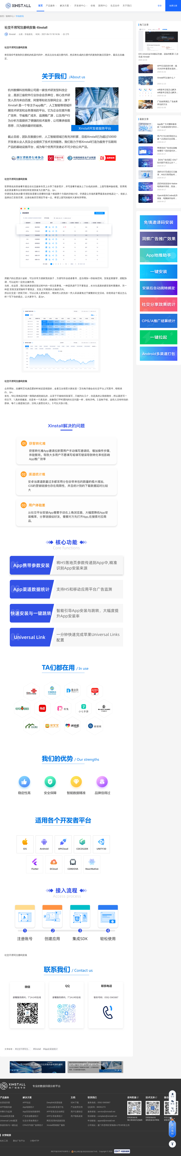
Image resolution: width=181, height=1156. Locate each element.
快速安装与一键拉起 (9, 1125)
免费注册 (173, 6)
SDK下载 (75, 1102)
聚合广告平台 (19, 1141)
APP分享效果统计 (55, 1116)
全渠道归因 (5, 1102)
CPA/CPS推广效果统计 (33, 1125)
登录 (160, 6)
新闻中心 (102, 5)
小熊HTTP (34, 1141)
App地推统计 (28, 1107)
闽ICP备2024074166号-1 (60, 1151)
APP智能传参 (6, 1107)
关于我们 (127, 5)
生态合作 (114, 5)
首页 (40, 5)
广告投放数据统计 (30, 1116)
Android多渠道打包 (55, 1107)
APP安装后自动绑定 (55, 1111)
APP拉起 (27, 1102)
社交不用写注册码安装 (16, 381)
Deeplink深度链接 (54, 1102)
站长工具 (4, 1141)
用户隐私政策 (77, 1116)
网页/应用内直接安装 (56, 1120)
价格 (93, 5)
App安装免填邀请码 (31, 1111)
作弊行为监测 (6, 1111)
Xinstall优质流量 (7, 1116)
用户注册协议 (77, 1111)
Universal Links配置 (8, 1120)
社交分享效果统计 (30, 1120)
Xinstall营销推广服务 (56, 1125)
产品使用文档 (77, 1107)
